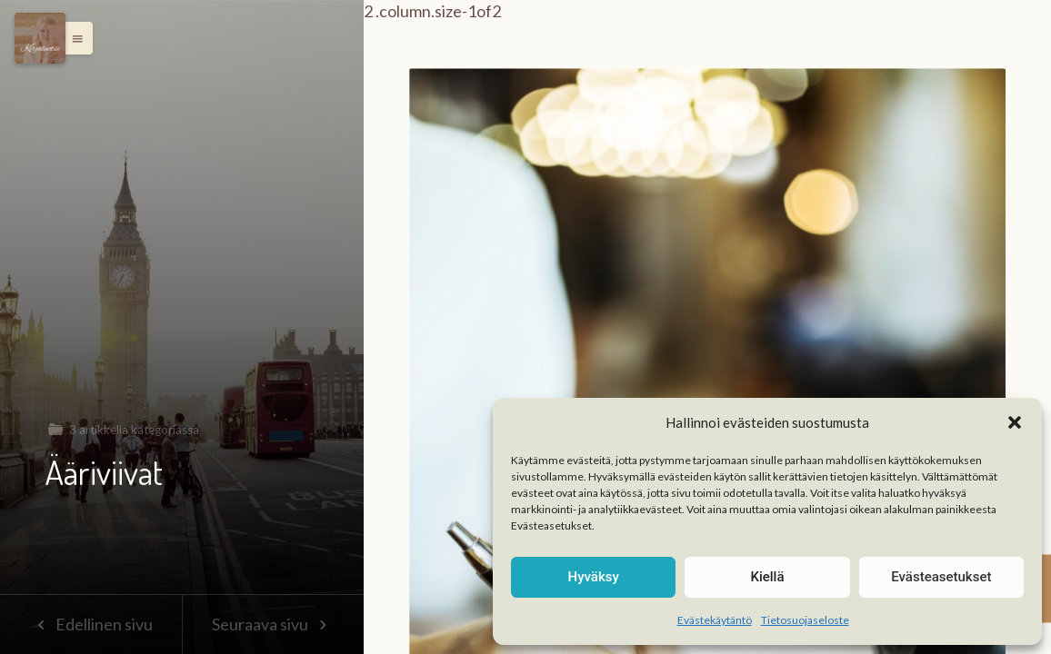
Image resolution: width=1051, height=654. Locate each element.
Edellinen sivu (90, 624)
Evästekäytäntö (714, 620)
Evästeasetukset (941, 577)
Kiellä (767, 577)
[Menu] (40, 38)
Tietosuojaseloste (805, 620)
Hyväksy (593, 577)
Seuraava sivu (273, 624)
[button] (1015, 422)
